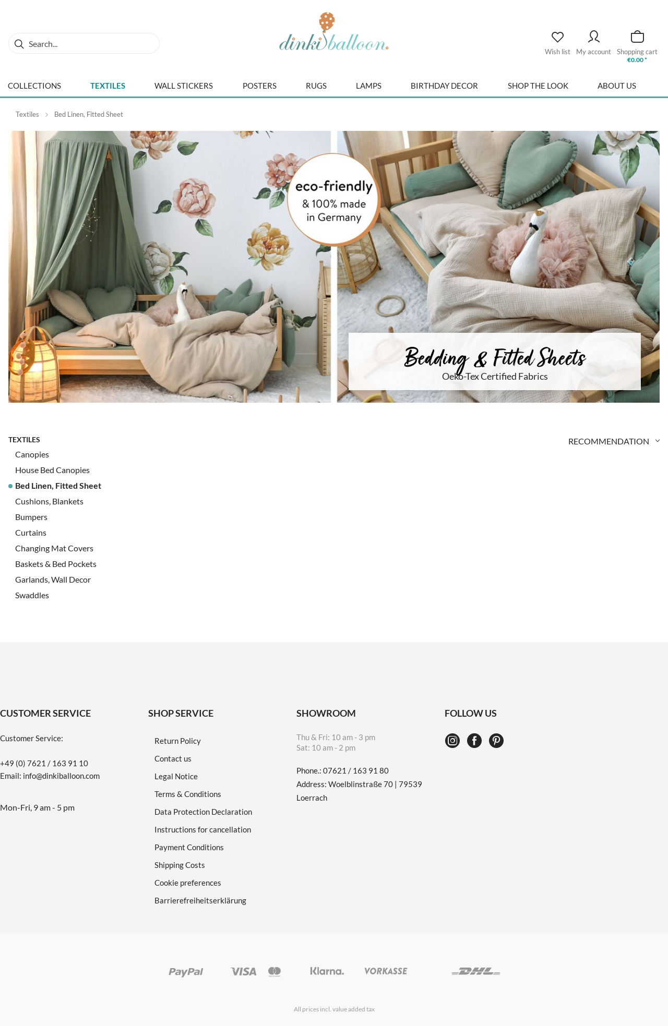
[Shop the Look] (538, 90)
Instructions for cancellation (202, 829)
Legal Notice (176, 776)
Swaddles (32, 595)
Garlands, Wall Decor (53, 579)
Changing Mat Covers (54, 548)
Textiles (24, 439)
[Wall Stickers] (184, 90)
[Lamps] (368, 90)
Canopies (32, 454)
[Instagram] (454, 741)
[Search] (18, 43)
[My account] (593, 38)
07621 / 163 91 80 (356, 770)
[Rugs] (316, 90)
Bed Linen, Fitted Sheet (58, 485)
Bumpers (31, 517)
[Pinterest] (496, 741)
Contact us (173, 758)
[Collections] (34, 90)
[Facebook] (476, 741)
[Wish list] (557, 40)
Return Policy (177, 740)
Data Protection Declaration (203, 811)
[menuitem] (84, 43)
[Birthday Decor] (444, 90)
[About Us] (617, 90)
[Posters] (259, 90)
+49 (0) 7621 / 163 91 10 (44, 763)
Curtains (30, 532)
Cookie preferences (187, 882)
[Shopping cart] (637, 38)
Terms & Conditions (187, 794)
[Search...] (84, 43)
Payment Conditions (189, 847)
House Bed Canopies (52, 470)
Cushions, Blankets (49, 501)
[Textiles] (108, 90)
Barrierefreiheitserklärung (200, 900)
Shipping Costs (179, 865)
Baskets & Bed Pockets (56, 564)
